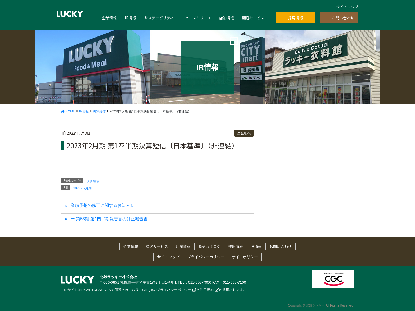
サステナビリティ (159, 17)
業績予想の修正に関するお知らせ (102, 205)
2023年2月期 (82, 188)
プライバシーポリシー (205, 257)
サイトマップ (347, 6)
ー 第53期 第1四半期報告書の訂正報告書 (109, 219)
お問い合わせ (343, 17)
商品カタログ (209, 246)
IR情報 (130, 17)
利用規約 (207, 290)
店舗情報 (226, 17)
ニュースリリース (196, 17)
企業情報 (109, 17)
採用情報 (295, 17)
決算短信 (244, 133)
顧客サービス (253, 17)
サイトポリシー (245, 257)
